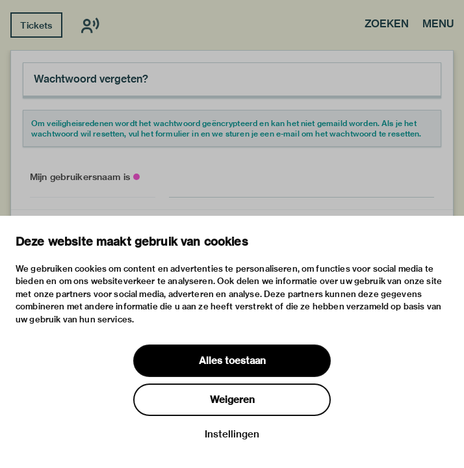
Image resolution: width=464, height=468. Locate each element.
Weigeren (232, 399)
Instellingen (232, 434)
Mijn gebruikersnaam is (80, 177)
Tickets (36, 25)
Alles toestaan (232, 360)
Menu (438, 25)
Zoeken (387, 25)
